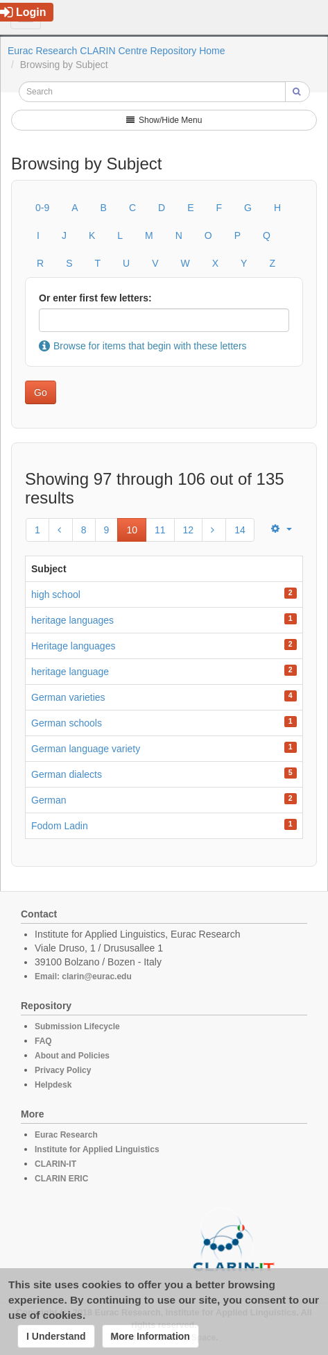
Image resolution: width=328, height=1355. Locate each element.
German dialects (66, 774)
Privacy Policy (63, 1070)
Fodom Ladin (59, 825)
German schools (66, 723)
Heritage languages (73, 645)
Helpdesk (53, 1085)
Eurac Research (66, 1135)
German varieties (68, 697)
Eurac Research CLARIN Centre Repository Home (116, 50)
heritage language (70, 671)
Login (23, 12)
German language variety (85, 748)
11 (160, 529)
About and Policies (72, 1056)
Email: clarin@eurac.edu (83, 976)
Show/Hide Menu (164, 120)
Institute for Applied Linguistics (97, 1149)
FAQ (43, 1041)
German (49, 800)
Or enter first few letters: (95, 298)
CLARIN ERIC (61, 1178)
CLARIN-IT (55, 1164)
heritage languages (72, 620)
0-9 (42, 207)
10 (131, 529)
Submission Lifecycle (77, 1026)
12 (188, 529)
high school (55, 594)
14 (239, 529)
